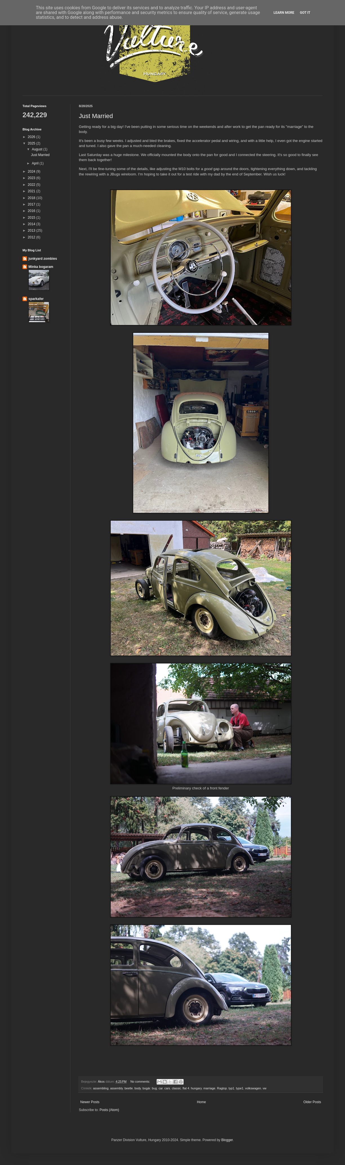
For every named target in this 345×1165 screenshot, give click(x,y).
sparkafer (36, 299)
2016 (32, 211)
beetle (128, 1088)
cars (167, 1088)
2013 (32, 230)
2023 (32, 178)
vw (264, 1088)
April (35, 163)
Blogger (227, 1140)
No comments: (140, 1081)
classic (176, 1088)
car (161, 1088)
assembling (101, 1088)
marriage (209, 1088)
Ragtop (222, 1088)
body (137, 1088)
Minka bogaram (40, 267)
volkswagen (253, 1088)
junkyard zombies (42, 259)
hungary (196, 1088)
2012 (32, 237)
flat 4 (185, 1088)
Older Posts (312, 1102)
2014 (32, 224)
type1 (239, 1088)
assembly (116, 1088)
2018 (32, 198)
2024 (32, 171)
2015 (32, 218)
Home (201, 1102)
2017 (32, 204)
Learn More (283, 13)
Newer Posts (89, 1102)
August (37, 149)
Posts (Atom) (109, 1110)
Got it (305, 13)
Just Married (96, 115)
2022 (32, 185)
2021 (32, 191)
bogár (146, 1088)
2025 (32, 143)
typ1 (231, 1088)
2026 (32, 137)
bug (154, 1088)
